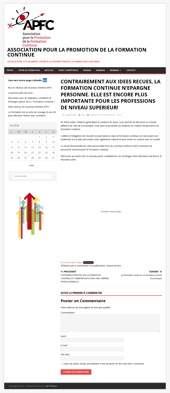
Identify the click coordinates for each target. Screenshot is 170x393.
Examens (100, 70)
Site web (65, 354)
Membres (114, 70)
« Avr (31, 165)
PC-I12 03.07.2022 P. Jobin (71, 262)
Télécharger (88, 262)
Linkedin (37, 80)
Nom (63, 336)
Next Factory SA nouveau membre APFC (28, 106)
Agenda (87, 70)
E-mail (64, 345)
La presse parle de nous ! (20, 92)
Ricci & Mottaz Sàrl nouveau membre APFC (30, 87)
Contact (131, 70)
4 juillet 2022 (70, 114)
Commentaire (68, 312)
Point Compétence (68, 70)
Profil (10, 70)
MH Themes (51, 386)
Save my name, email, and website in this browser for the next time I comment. (104, 363)
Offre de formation (29, 70)
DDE (83, 114)
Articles (49, 70)
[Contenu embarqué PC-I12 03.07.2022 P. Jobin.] (111, 212)
